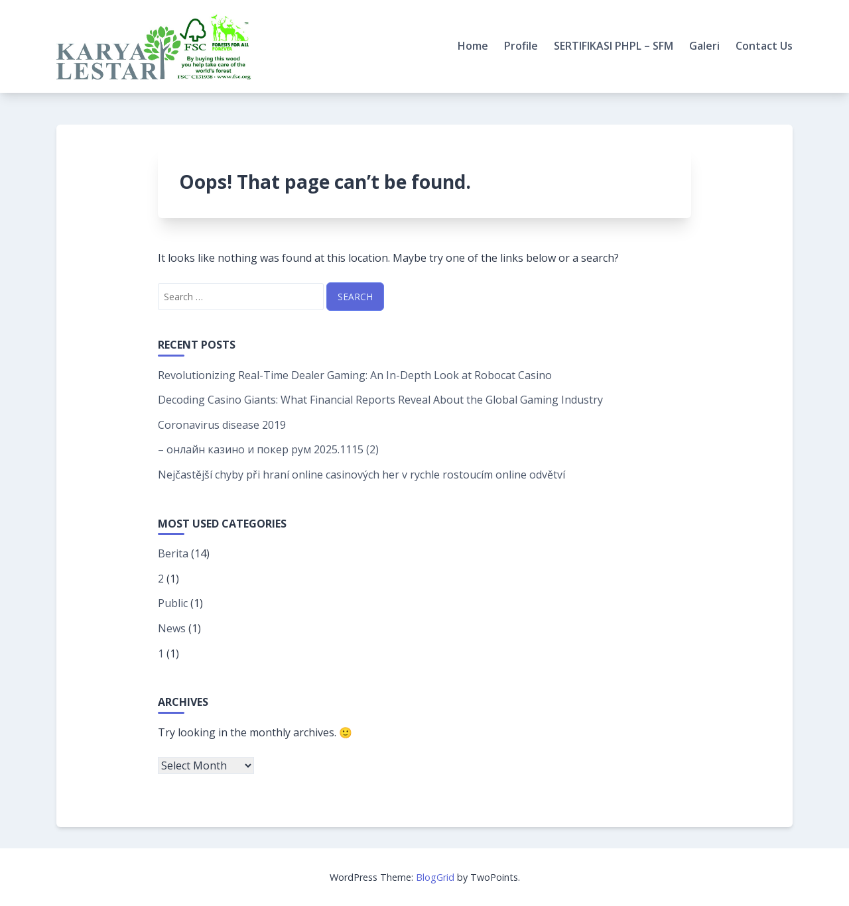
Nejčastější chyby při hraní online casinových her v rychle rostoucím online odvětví (361, 474)
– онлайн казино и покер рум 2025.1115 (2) (268, 449)
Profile (521, 45)
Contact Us (764, 45)
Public (173, 603)
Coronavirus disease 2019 (222, 425)
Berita (173, 553)
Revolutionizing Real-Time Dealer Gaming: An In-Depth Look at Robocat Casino (355, 375)
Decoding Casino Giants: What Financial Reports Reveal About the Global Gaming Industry (380, 399)
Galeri (704, 45)
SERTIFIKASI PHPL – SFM (613, 45)
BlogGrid (435, 877)
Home (473, 45)
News (172, 628)
